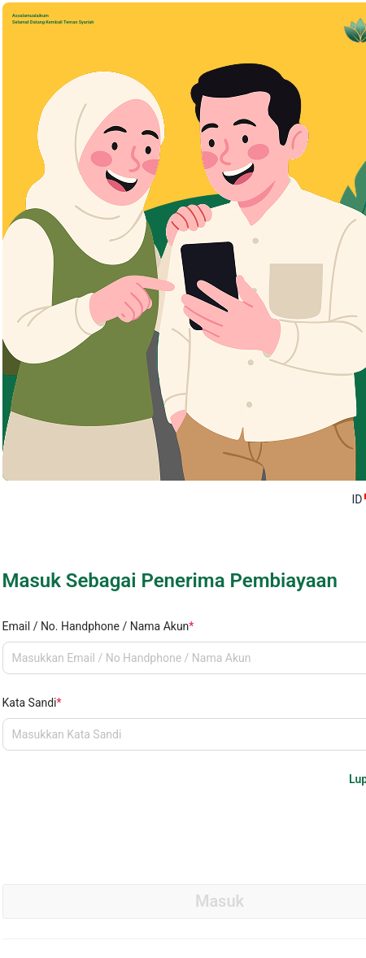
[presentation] (126, 824)
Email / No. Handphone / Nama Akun (98, 626)
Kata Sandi (32, 703)
